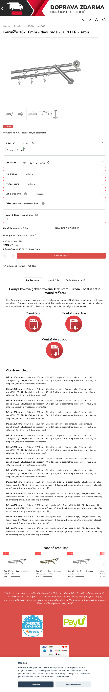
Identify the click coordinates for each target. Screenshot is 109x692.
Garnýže (6, 26)
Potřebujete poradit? (75, 280)
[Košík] (104, 20)
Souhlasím (36, 684)
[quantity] (9, 255)
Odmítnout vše (62, 677)
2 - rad (21, 149)
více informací (47, 677)
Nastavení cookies (73, 684)
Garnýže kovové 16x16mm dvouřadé (29, 26)
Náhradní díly (53, 280)
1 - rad (10, 150)
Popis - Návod (33, 280)
